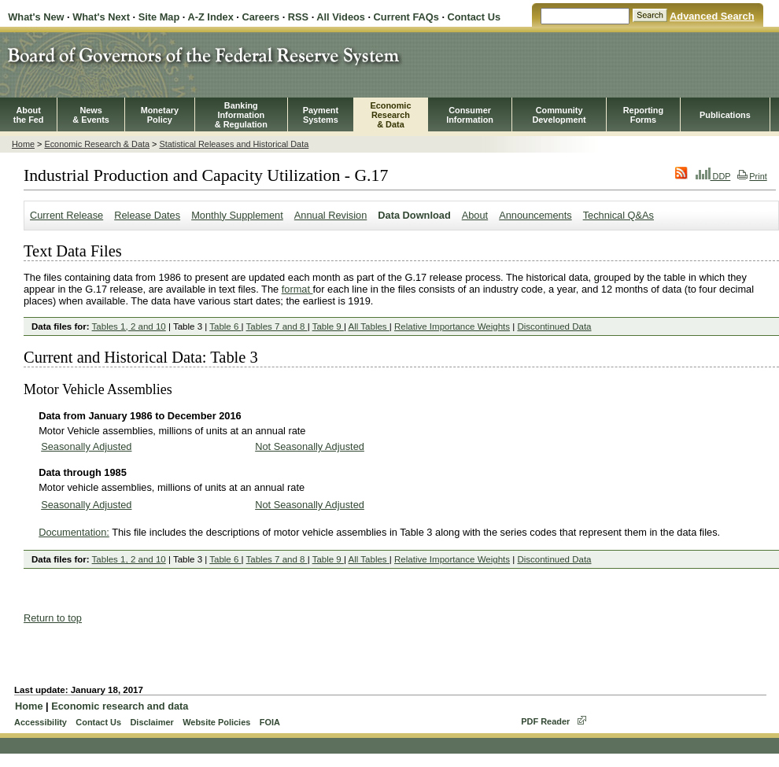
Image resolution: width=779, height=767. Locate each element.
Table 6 (225, 326)
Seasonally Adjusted (86, 446)
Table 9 (328, 326)
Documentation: (74, 532)
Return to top (53, 618)
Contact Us (474, 17)
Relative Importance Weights (452, 326)
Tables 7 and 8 (277, 326)
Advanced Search (712, 16)
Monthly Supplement (237, 215)
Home (23, 144)
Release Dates (147, 215)
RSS (298, 17)
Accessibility (40, 722)
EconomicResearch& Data (390, 115)
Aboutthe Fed (28, 114)
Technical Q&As (618, 215)
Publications (725, 115)
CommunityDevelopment (558, 114)
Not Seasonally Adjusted (309, 446)
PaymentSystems (320, 114)
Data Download (414, 215)
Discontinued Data (554, 326)
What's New (36, 17)
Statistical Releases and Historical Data (233, 144)
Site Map (159, 17)
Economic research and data (119, 706)
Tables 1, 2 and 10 (129, 326)
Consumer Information (469, 114)
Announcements (535, 215)
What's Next (101, 17)
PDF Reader (545, 721)
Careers (260, 17)
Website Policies (216, 722)
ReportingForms (643, 114)
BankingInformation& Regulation (241, 115)
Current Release (66, 215)
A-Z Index (210, 17)
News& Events (90, 114)
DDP (713, 176)
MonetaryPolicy (160, 114)
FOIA (270, 722)
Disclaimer (151, 722)
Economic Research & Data (97, 144)
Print (751, 176)
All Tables (369, 326)
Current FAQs (406, 17)
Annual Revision (330, 215)
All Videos (340, 17)
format (297, 289)
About (475, 215)
